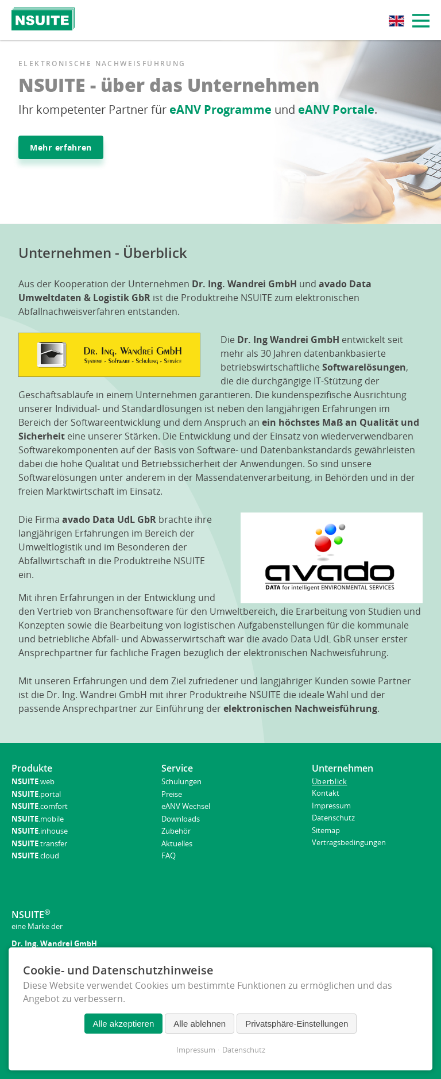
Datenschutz (243, 1050)
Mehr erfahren (61, 147)
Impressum (195, 1050)
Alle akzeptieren (123, 1023)
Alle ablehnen (199, 1023)
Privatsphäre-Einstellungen (296, 1023)
